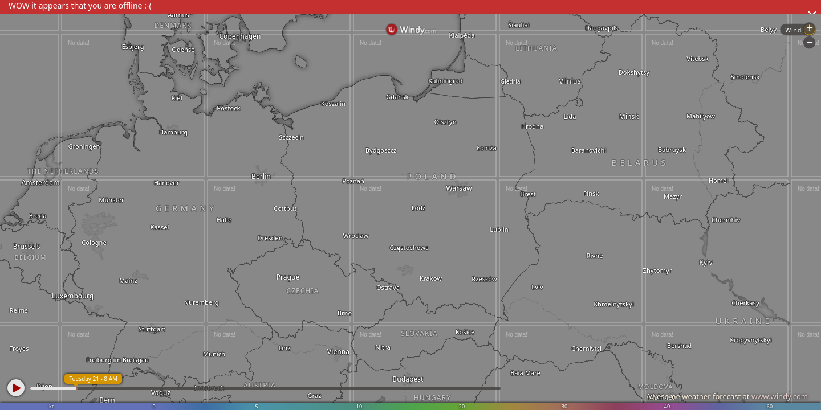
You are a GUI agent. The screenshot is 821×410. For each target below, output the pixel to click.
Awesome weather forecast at (727, 396)
